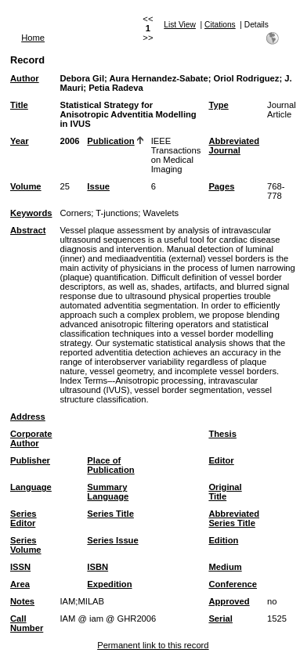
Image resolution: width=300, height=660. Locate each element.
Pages (221, 186)
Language (31, 487)
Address (27, 416)
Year (19, 141)
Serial (220, 618)
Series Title (110, 513)
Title (19, 105)
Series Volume (26, 545)
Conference (232, 584)
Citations (220, 24)
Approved (228, 601)
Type (218, 105)
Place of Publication (110, 465)
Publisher (30, 460)
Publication (110, 141)
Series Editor (23, 518)
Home (33, 37)
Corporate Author (31, 438)
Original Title (224, 491)
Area (20, 584)
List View (180, 24)
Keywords (31, 213)
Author (24, 78)
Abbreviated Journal (233, 145)
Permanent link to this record (152, 645)
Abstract (27, 230)
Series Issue (112, 540)
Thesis (222, 433)
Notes (22, 601)
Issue (98, 186)
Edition (223, 540)
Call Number (26, 623)
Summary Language (107, 491)
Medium (224, 567)
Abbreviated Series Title (233, 518)
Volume (26, 186)
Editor (220, 460)
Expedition (109, 584)
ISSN (20, 567)
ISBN (97, 567)
